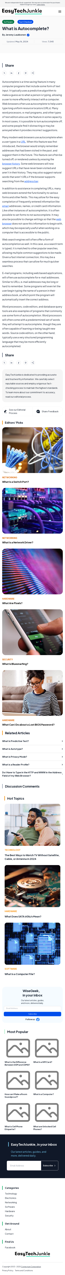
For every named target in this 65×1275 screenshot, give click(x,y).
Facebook (10, 1247)
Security (7, 659)
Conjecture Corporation (31, 1267)
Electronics (10, 1198)
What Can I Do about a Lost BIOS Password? (28, 724)
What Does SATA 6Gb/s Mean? (23, 916)
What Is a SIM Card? (42, 1062)
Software (11, 968)
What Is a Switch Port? (15, 481)
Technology (12, 849)
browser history (11, 163)
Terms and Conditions (24, 1271)
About (8, 1229)
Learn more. (41, 4)
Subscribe (32, 1014)
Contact (9, 1233)
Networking (9, 477)
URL (23, 141)
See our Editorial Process (14, 411)
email (5, 206)
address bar (31, 181)
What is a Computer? (43, 1094)
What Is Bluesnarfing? (15, 663)
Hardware (8, 598)
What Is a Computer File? (20, 974)
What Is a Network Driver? (17, 542)
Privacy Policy (7, 1271)
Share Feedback (47, 411)
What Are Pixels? (12, 603)
